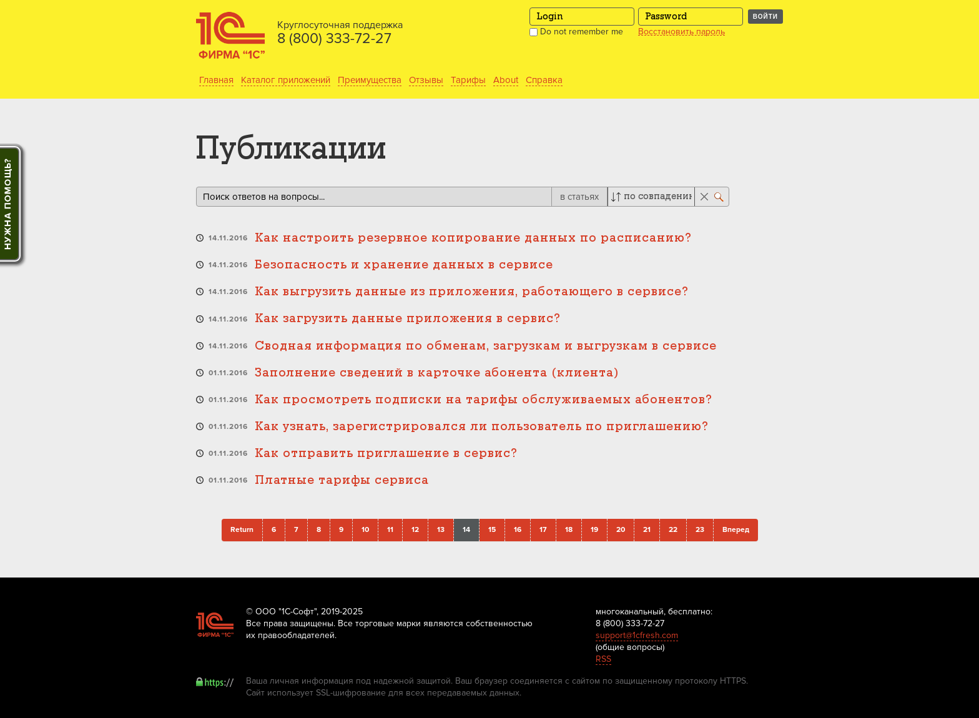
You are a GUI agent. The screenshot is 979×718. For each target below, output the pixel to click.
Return (241, 529)
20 (620, 529)
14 (466, 529)
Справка (544, 80)
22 (673, 529)
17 (543, 529)
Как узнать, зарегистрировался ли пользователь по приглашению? (482, 426)
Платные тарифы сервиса (342, 480)
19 (594, 529)
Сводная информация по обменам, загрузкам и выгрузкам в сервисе (486, 346)
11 (390, 529)
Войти (765, 16)
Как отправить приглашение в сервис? (386, 453)
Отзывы (426, 80)
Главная (216, 80)
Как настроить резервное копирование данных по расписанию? (473, 238)
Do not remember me (576, 31)
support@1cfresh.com (637, 635)
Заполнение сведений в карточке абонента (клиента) (437, 373)
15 (492, 529)
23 (700, 529)
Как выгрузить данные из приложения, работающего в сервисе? (472, 292)
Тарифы (468, 80)
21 (647, 529)
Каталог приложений (285, 80)
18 (569, 529)
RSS (603, 659)
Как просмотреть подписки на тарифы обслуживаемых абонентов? (483, 400)
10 (365, 529)
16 (517, 529)
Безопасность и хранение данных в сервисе (404, 265)
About (505, 80)
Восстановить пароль (681, 32)
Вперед (735, 529)
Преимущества (369, 80)
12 (415, 529)
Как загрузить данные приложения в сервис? (408, 318)
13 (441, 529)
